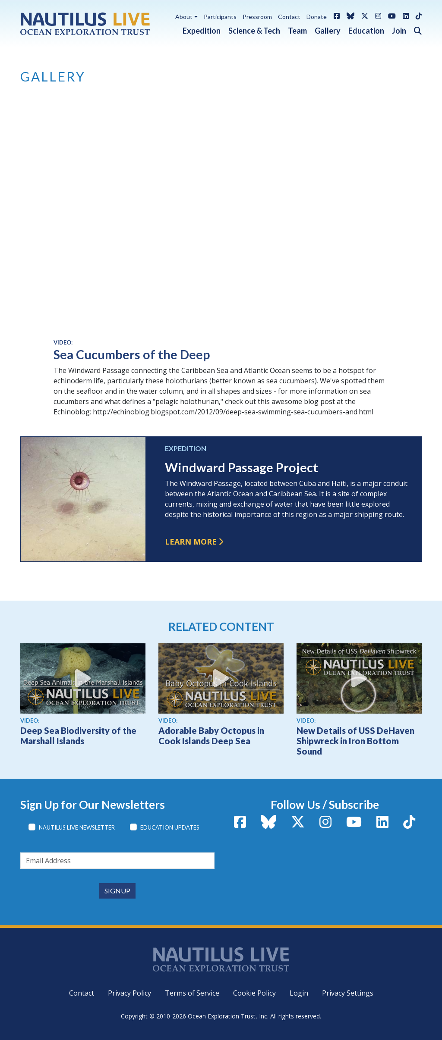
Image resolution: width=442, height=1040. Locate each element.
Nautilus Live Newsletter (77, 827)
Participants (220, 16)
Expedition (202, 30)
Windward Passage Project (241, 467)
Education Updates (169, 827)
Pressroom (257, 16)
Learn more (191, 541)
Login (299, 993)
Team (297, 30)
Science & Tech (254, 30)
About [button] (184, 16)
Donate (316, 16)
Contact (289, 16)
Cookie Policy (254, 993)
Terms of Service (192, 993)
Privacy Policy (129, 993)
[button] (414, 29)
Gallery (328, 30)
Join (399, 30)
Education (366, 30)
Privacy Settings (347, 993)
